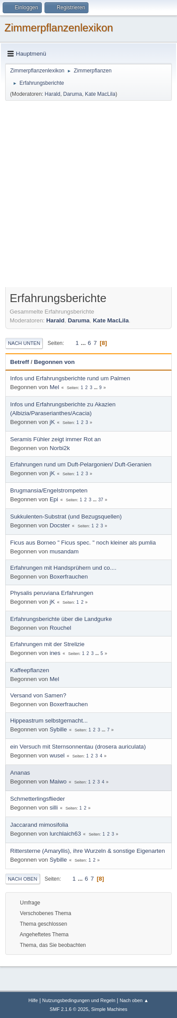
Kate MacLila (100, 94)
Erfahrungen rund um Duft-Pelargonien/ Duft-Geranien (80, 464)
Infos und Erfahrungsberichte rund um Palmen (70, 378)
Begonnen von (54, 362)
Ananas (20, 772)
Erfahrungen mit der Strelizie (47, 644)
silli (54, 807)
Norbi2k (60, 448)
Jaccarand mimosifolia (39, 824)
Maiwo (58, 781)
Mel (54, 387)
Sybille (58, 729)
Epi (54, 499)
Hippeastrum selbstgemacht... (49, 720)
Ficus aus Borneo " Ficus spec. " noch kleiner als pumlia (83, 542)
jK (52, 422)
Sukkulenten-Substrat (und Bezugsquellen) (66, 516)
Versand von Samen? (38, 695)
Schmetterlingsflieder (37, 798)
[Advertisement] (88, 195)
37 (100, 499)
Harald (52, 94)
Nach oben (22, 879)
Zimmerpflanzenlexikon (58, 28)
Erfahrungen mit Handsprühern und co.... (63, 567)
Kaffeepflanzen (29, 670)
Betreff (19, 362)
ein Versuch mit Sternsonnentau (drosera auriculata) (78, 746)
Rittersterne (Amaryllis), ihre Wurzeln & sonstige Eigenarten (87, 851)
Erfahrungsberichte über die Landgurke (61, 619)
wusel (57, 755)
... (84, 343)
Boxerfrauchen (69, 576)
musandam (64, 551)
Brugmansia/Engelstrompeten (49, 490)
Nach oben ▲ (134, 1000)
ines (55, 653)
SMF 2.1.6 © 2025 (69, 1009)
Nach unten (24, 343)
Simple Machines (109, 1009)
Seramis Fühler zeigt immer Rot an (55, 439)
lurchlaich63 (65, 833)
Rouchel (60, 627)
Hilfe (33, 1000)
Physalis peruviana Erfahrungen (51, 593)
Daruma (72, 94)
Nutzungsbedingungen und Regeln (78, 1000)
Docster (60, 525)
